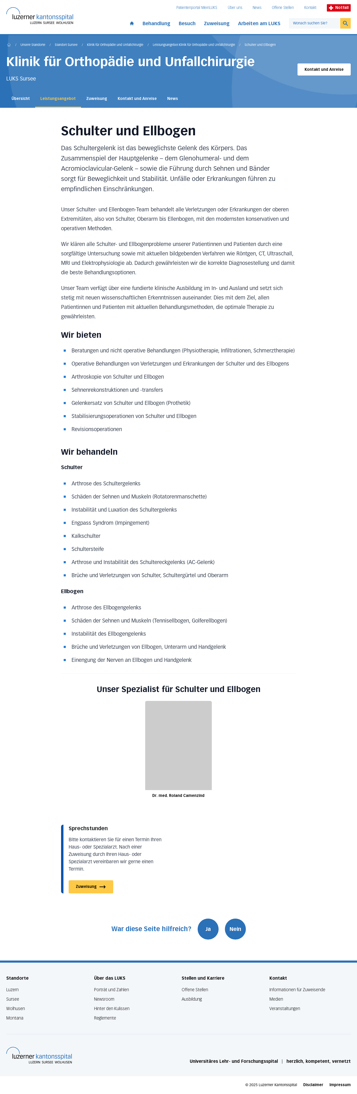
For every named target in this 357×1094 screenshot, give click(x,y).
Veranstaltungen (284, 1008)
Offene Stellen (283, 8)
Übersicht (21, 98)
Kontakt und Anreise (324, 69)
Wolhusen (15, 1008)
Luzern (12, 989)
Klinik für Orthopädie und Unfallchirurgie (115, 45)
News (257, 8)
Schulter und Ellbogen (260, 45)
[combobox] (314, 23)
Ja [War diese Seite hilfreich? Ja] (208, 929)
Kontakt (310, 8)
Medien (276, 999)
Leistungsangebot (58, 98)
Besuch (187, 23)
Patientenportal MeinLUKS (196, 8)
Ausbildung (192, 999)
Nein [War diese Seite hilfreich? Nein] (235, 929)
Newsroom (104, 999)
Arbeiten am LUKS (259, 23)
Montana (14, 1018)
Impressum (340, 1085)
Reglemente (105, 1018)
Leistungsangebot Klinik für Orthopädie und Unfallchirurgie (194, 45)
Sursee (12, 999)
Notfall (339, 8)
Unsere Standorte (32, 45)
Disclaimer (313, 1085)
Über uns (235, 8)
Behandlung (156, 23)
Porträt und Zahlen (111, 989)
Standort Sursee (66, 45)
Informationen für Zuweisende (297, 989)
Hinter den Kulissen (111, 1008)
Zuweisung (217, 23)
